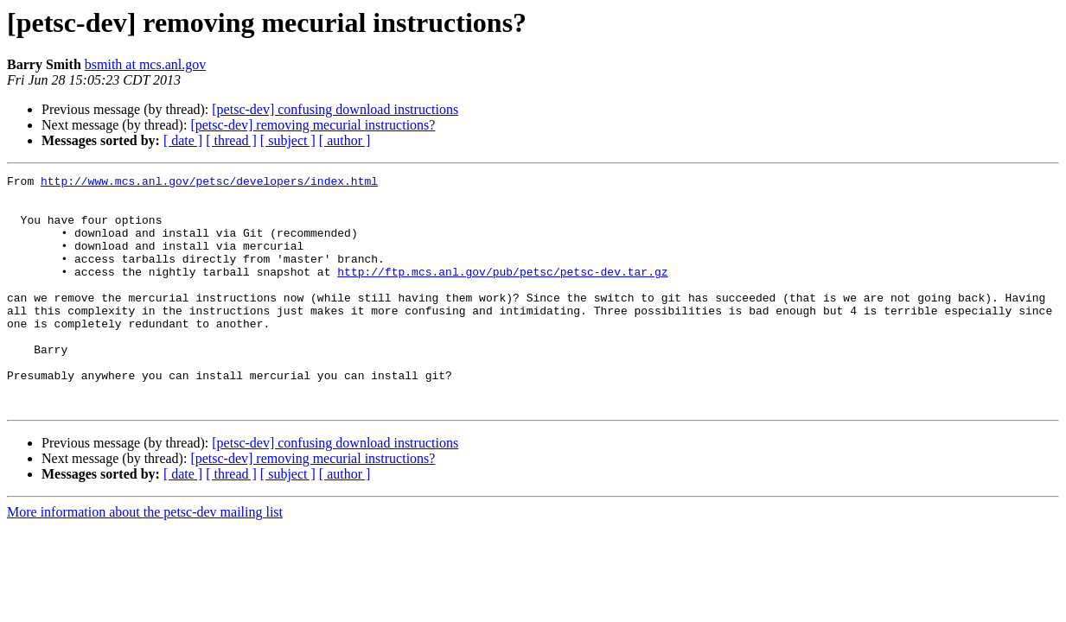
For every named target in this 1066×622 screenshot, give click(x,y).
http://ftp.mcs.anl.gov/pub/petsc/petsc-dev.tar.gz (502, 292)
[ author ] (345, 140)
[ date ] (182, 140)
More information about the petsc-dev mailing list (145, 558)
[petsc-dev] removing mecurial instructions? (312, 124)
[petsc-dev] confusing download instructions (335, 109)
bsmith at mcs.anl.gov (145, 64)
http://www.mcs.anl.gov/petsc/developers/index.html (209, 183)
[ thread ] (231, 140)
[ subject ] (288, 140)
